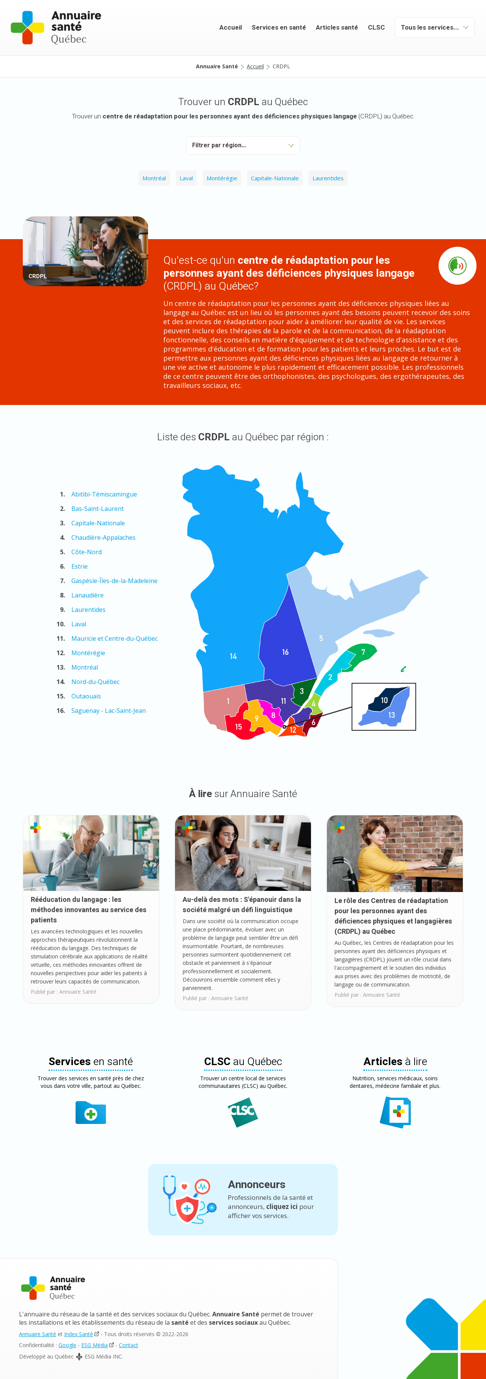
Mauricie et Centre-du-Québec (114, 638)
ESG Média (94, 1345)
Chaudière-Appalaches (103, 537)
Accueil (230, 27)
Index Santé (78, 1334)
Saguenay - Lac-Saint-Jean (108, 710)
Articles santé (337, 27)
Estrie (79, 566)
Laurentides (328, 178)
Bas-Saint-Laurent (97, 508)
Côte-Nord (86, 552)
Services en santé (279, 27)
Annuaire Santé (37, 1334)
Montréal (154, 178)
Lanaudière (87, 595)
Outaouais (86, 696)
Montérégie (222, 178)
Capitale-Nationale (275, 178)
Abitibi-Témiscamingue (104, 494)
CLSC (376, 27)
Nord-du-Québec (95, 682)
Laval (186, 178)
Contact (128, 1345)
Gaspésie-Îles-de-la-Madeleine (114, 581)
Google (67, 1345)
